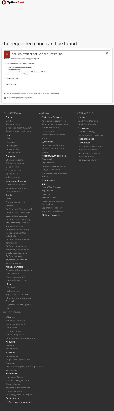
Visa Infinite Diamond (88, 120)
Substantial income (15, 163)
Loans (9, 135)
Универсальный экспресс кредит (54, 174)
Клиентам (11, 373)
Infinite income (13, 177)
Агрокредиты (48, 162)
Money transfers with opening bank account (16, 279)
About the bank (12, 312)
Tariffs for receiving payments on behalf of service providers (16, 259)
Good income (12, 166)
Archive (9, 205)
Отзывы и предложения (17, 380)
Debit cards (11, 120)
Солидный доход (86, 131)
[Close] (107, 53)
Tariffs (9, 195)
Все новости (12, 369)
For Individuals (12, 112)
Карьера (10, 341)
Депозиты (47, 141)
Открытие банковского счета (53, 136)
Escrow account (13, 191)
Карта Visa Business (51, 187)
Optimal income (13, 170)
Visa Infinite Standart (87, 124)
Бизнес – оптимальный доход (53, 150)
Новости (46, 194)
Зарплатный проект (52, 207)
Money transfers (14, 266)
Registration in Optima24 (17, 294)
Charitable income (14, 159)
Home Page (11, 84)
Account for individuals (16, 184)
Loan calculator (13, 152)
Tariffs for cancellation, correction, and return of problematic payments (17, 249)
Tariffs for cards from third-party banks (18, 241)
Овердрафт (47, 159)
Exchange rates (13, 291)
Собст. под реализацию (19, 402)
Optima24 (10, 287)
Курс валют (47, 190)
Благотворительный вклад (91, 135)
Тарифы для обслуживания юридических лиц (55, 126)
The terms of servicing (16, 202)
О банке (10, 317)
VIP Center (84, 142)
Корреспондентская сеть (18, 387)
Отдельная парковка (88, 149)
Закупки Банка (13, 384)
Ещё (44, 183)
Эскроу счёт (48, 131)
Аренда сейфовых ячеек (54, 120)
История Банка (13, 331)
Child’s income (13, 173)
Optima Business (51, 215)
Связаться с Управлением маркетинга (24, 366)
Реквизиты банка (14, 377)
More (9, 284)
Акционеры (11, 327)
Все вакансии (12, 348)
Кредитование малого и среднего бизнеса (54, 168)
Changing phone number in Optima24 (19, 300)
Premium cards (13, 124)
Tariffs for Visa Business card (19, 209)
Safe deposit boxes (16, 181)
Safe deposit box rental (16, 188)
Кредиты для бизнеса (54, 155)
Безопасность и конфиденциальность (88, 158)
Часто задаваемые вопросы (19, 394)
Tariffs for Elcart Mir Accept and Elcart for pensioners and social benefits (18, 222)
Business (44, 112)
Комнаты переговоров (89, 153)
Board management (15, 324)
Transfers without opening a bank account (19, 272)
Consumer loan (13, 149)
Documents (48, 180)
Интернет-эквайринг (52, 211)
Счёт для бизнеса (52, 117)
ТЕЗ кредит (11, 145)
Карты (81, 117)
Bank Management (15, 334)
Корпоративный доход (53, 145)
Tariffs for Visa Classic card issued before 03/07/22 (18, 214)
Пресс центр (12, 356)
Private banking (84, 112)
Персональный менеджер (90, 146)
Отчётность (12, 398)
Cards (9, 117)
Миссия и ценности (15, 320)
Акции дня (11, 362)
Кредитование (86, 138)
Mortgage (10, 142)
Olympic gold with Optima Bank (18, 306)
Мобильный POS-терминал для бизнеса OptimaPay (53, 201)
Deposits (10, 156)
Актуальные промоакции (18, 359)
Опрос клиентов (14, 391)
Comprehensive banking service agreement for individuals (17, 232)
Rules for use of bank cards (18, 131)
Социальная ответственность (20, 338)
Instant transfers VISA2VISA (18, 127)
